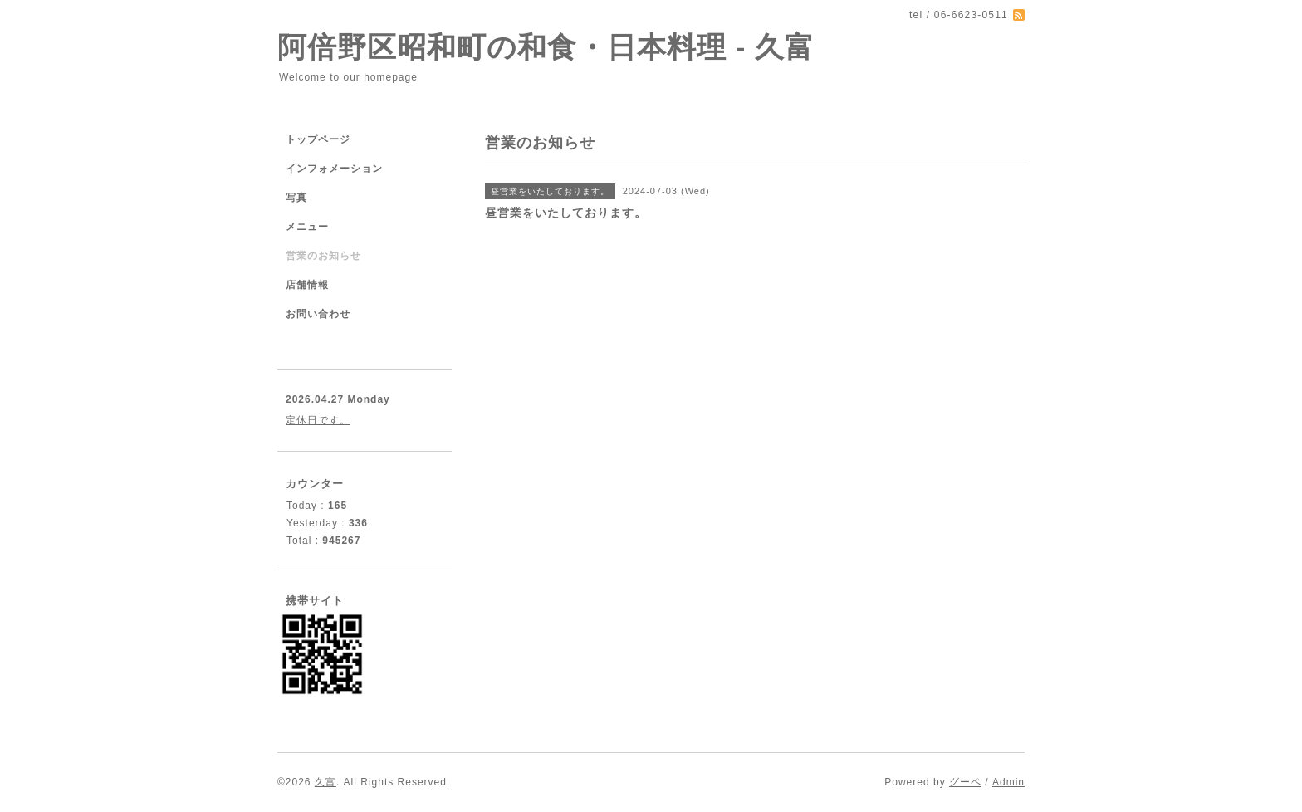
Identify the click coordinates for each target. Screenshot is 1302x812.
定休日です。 (318, 420)
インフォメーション (334, 168)
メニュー (307, 226)
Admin (1008, 782)
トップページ (318, 139)
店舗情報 (307, 285)
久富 (325, 782)
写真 (296, 197)
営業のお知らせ (323, 256)
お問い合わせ (318, 314)
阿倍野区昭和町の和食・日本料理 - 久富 (546, 47)
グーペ (965, 782)
